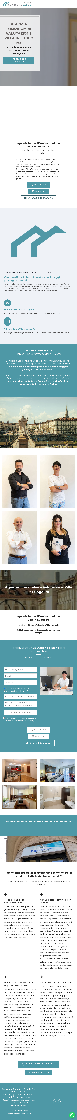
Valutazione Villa (38, 1072)
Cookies (24, 1105)
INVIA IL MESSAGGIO (20, 712)
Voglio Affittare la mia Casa (18, 691)
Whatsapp (38, 191)
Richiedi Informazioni (38, 743)
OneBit (24, 1110)
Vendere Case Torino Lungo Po (37, 1064)
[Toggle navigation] (73, 4)
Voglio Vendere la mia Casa (19, 688)
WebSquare (25, 1113)
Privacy (14, 1105)
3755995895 (38, 185)
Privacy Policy (28, 721)
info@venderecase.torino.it (22, 1094)
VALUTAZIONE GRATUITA (19, 60)
